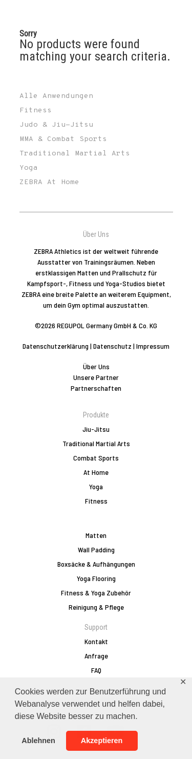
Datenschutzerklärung (56, 346)
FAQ (96, 670)
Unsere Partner (96, 377)
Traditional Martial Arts (96, 443)
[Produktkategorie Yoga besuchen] (96, 168)
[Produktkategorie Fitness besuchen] (96, 111)
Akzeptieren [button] (102, 740)
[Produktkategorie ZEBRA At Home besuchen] (96, 182)
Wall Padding (96, 549)
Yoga (96, 486)
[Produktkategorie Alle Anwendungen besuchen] (96, 96)
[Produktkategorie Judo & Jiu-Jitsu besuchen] (96, 125)
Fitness (96, 500)
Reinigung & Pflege (96, 607)
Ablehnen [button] (38, 740)
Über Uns (96, 366)
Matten (96, 535)
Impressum (152, 346)
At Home (96, 472)
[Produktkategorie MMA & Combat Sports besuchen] (96, 139)
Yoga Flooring (96, 578)
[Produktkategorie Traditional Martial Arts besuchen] (96, 154)
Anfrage (96, 655)
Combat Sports (96, 457)
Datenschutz (112, 346)
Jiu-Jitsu (96, 429)
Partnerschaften (96, 388)
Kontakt (96, 641)
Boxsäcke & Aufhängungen (96, 564)
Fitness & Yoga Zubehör (96, 592)
